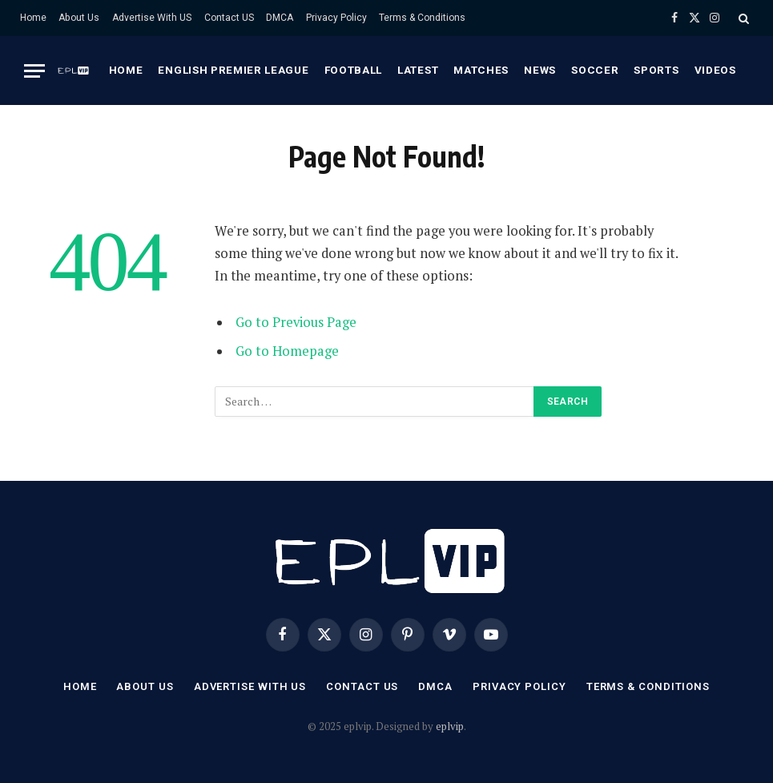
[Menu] (34, 71)
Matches (481, 69)
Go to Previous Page (296, 322)
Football (353, 69)
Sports (656, 69)
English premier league (233, 69)
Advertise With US (151, 17)
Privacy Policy (336, 17)
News (540, 69)
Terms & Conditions (422, 17)
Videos (715, 69)
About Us (78, 17)
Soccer (594, 69)
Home (33, 17)
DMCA (279, 17)
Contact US (229, 17)
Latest (417, 69)
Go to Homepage (287, 351)
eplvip (450, 726)
